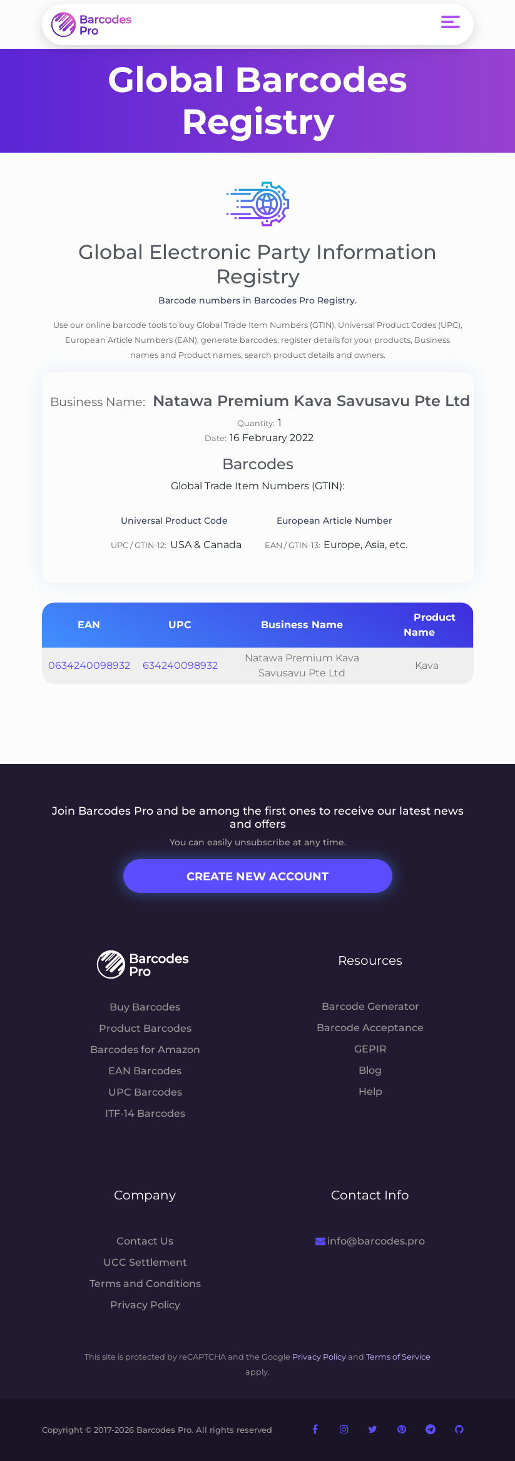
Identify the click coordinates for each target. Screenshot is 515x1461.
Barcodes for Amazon (145, 1050)
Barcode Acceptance (370, 1028)
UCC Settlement (145, 1262)
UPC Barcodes (145, 1092)
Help (370, 1091)
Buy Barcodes (145, 1007)
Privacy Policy (145, 1305)
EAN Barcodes (144, 1071)
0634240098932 (89, 665)
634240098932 (180, 665)
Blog (370, 1070)
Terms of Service (398, 1357)
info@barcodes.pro (370, 1241)
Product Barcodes (145, 1028)
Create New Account (257, 876)
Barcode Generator (370, 1006)
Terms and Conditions (145, 1284)
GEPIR (370, 1049)
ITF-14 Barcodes (145, 1113)
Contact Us (144, 1241)
